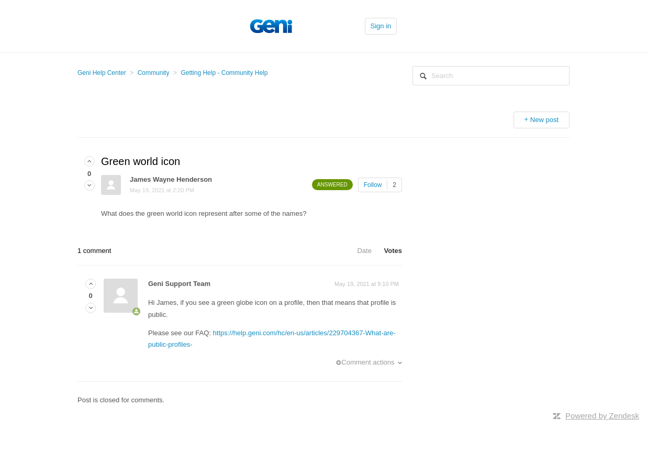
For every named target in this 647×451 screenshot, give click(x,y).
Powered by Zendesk (602, 415)
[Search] (491, 75)
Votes (393, 251)
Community (154, 72)
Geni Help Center (101, 72)
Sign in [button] (381, 26)
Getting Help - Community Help (224, 72)
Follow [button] (373, 185)
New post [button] (544, 120)
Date (364, 251)
